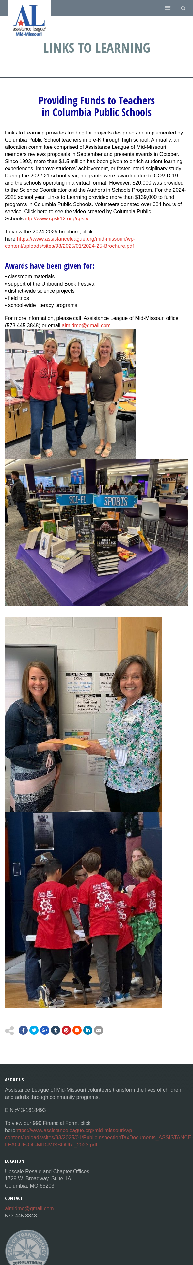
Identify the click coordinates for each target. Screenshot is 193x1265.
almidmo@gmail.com (86, 325)
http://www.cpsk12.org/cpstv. (56, 218)
